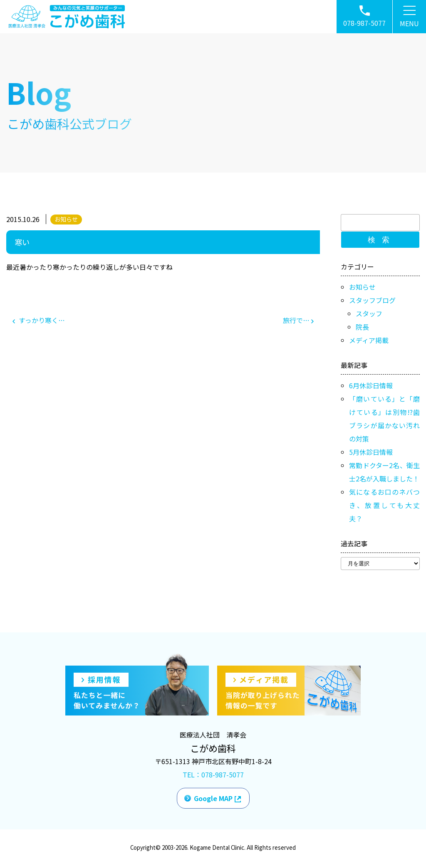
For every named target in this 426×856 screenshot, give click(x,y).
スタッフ (369, 313)
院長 (362, 327)
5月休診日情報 (371, 452)
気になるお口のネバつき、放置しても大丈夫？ (384, 505)
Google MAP (213, 798)
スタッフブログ (372, 300)
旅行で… (298, 320)
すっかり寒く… (38, 320)
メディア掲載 (369, 340)
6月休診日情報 (371, 385)
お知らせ (66, 219)
